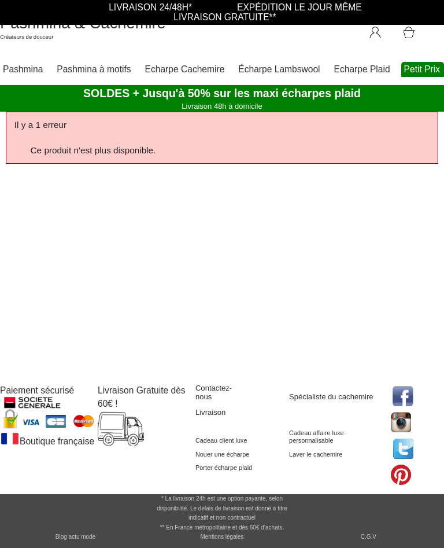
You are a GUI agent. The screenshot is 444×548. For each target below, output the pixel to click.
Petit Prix (422, 69)
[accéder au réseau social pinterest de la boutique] (402, 421)
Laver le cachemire (315, 454)
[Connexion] (381, 30)
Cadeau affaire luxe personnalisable (316, 436)
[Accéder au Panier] (423, 27)
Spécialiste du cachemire (331, 396)
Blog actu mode (76, 537)
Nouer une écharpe (222, 454)
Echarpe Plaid (362, 69)
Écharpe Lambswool (279, 69)
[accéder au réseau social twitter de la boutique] (402, 447)
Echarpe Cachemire (185, 69)
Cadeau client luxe (221, 440)
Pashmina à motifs (94, 69)
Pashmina (23, 69)
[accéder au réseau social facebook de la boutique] (402, 395)
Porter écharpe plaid (223, 467)
